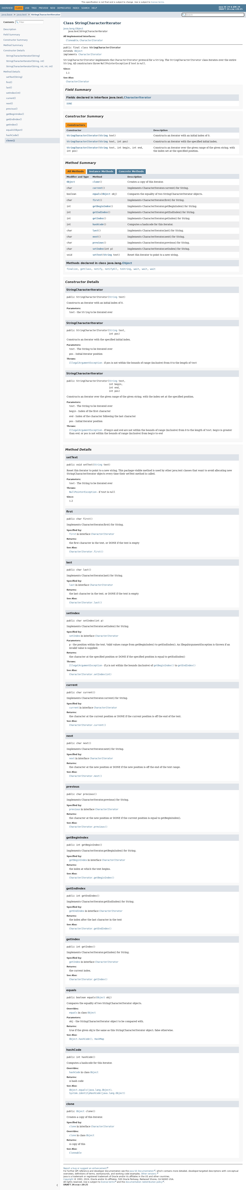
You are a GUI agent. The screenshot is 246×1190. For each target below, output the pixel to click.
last (95, 230)
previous (98, 242)
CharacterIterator (91, 40)
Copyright (68, 1179)
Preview (43, 8)
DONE (69, 103)
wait (136, 269)
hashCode (98, 224)
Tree (34, 8)
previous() (11, 108)
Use (27, 8)
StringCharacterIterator (45, 14)
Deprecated (64, 8)
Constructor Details (14, 50)
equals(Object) (14, 130)
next (95, 236)
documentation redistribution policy (144, 1182)
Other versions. (149, 1174)
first (96, 200)
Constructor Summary (15, 40)
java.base (7, 14)
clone (96, 181)
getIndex (98, 218)
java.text (22, 14)
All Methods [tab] (75, 171)
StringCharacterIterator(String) (23, 56)
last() (9, 87)
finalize (72, 269)
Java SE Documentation (141, 1171)
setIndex (98, 248)
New (52, 8)
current (97, 188)
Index (76, 8)
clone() (10, 140)
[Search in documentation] (213, 15)
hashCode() (12, 135)
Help (94, 8)
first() (9, 82)
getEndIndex (100, 212)
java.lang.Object (73, 28)
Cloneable (72, 40)
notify (98, 269)
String (103, 135)
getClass (85, 269)
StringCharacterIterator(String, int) (25, 61)
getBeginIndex (101, 206)
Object (78, 51)
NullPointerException (83, 492)
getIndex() (12, 124)
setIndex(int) (13, 93)
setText (97, 254)
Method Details (11, 71)
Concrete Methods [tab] (131, 171)
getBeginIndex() (15, 114)
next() (9, 103)
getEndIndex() (14, 119)
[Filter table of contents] (29, 22)
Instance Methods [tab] (101, 171)
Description (10, 29)
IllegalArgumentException (85, 362)
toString (125, 269)
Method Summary (13, 45)
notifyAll (111, 269)
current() (11, 98)
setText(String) (14, 77)
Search (85, 8)
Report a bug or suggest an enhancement (85, 1168)
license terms (157, 2)
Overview (7, 8)
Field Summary (11, 34)
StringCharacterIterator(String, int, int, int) (29, 66)
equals (97, 194)
